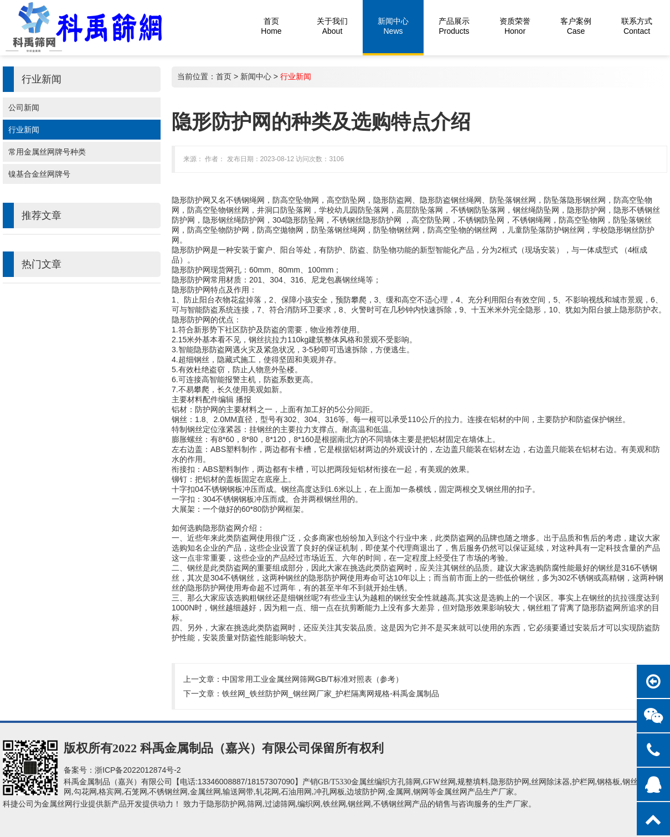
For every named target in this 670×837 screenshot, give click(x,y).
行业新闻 (23, 129)
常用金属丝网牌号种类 (47, 151)
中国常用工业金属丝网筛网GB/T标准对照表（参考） (312, 679)
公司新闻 (23, 107)
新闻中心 (255, 76)
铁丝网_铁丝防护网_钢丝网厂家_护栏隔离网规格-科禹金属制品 (330, 693)
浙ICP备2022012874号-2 (138, 770)
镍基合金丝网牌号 (39, 174)
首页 (223, 76)
